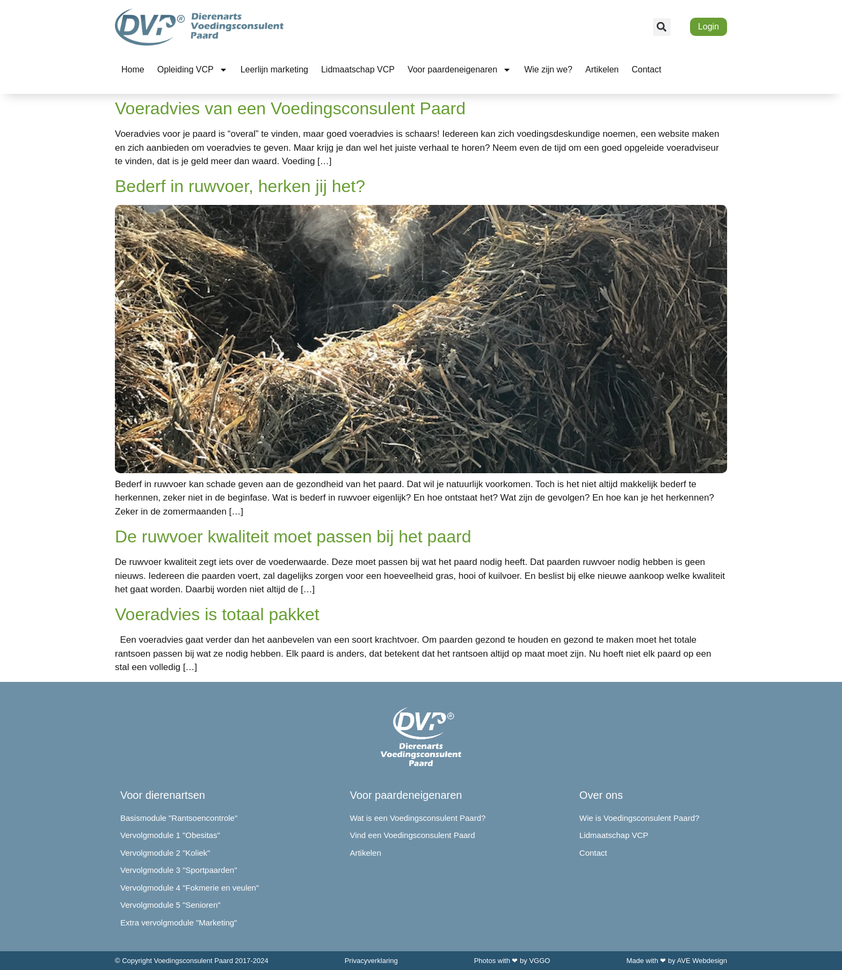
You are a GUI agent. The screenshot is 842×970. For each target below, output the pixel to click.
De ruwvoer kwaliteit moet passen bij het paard (293, 536)
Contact (646, 69)
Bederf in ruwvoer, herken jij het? (240, 186)
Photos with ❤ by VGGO (512, 961)
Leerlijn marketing (274, 69)
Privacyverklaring (371, 961)
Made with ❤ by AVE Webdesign (676, 961)
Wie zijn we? (548, 69)
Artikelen (602, 69)
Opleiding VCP (192, 69)
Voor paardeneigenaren (459, 69)
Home (132, 69)
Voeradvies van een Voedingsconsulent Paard (290, 108)
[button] (662, 27)
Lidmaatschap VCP (358, 69)
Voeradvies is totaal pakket (217, 614)
